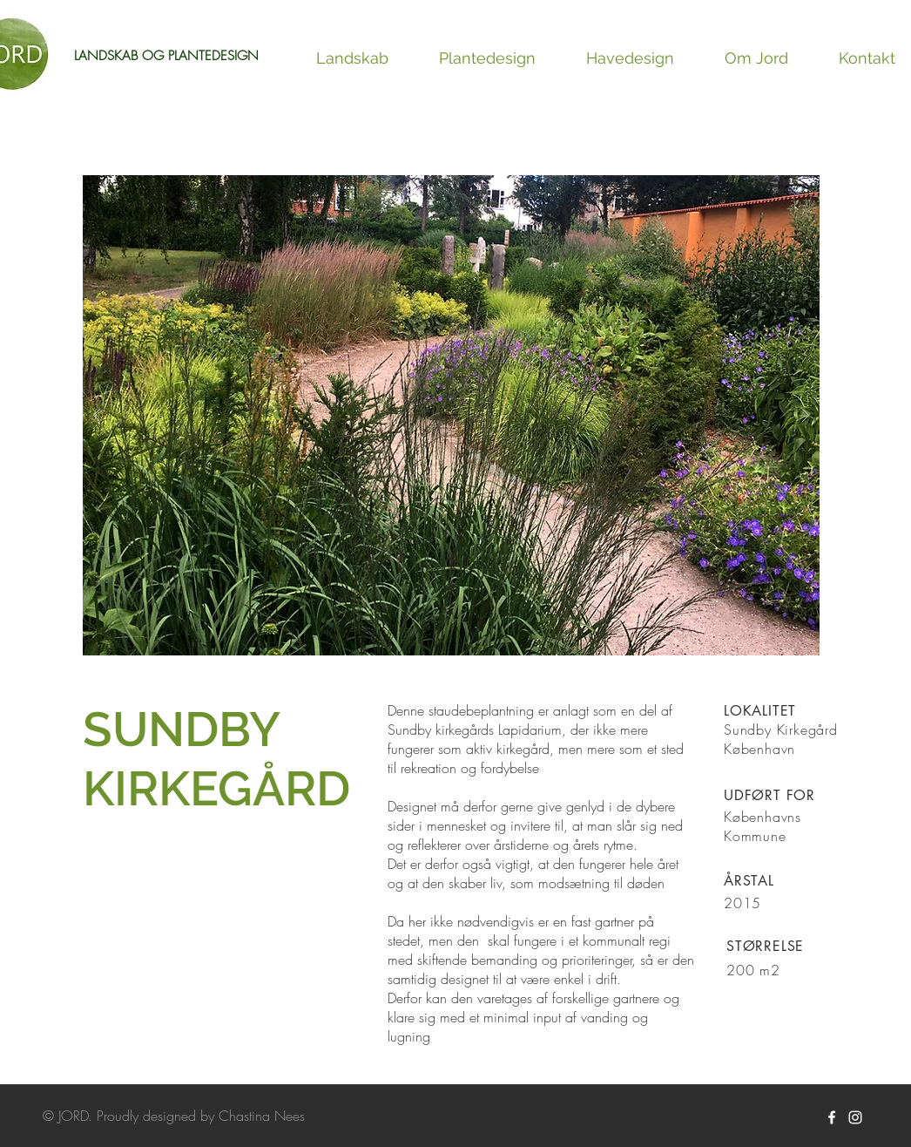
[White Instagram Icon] (855, 1117)
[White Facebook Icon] (831, 1117)
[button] (451, 415)
